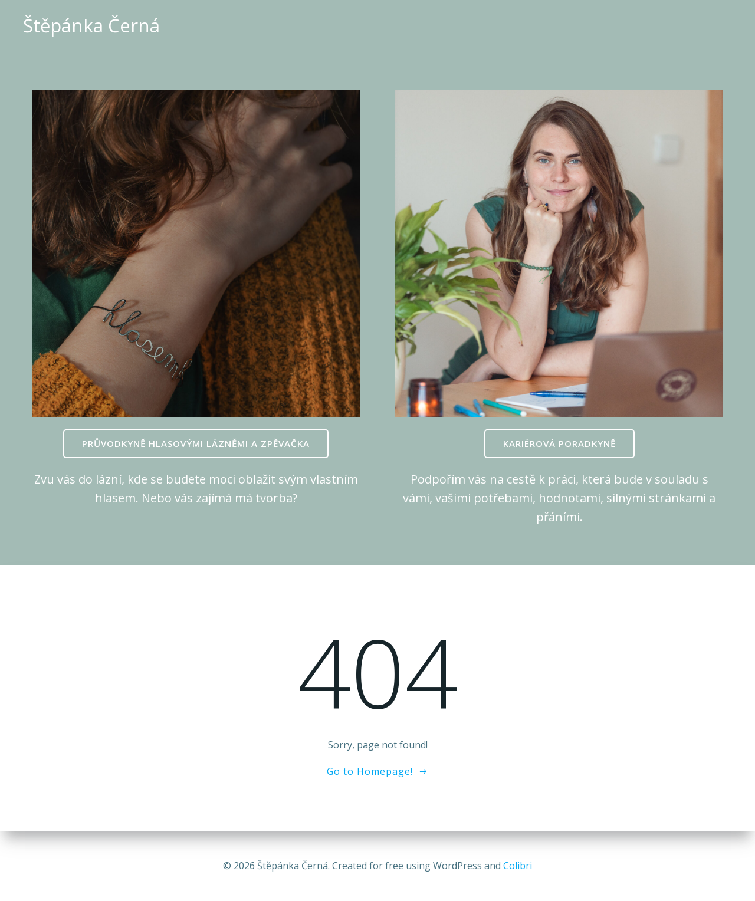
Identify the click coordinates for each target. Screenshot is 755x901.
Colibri (517, 865)
